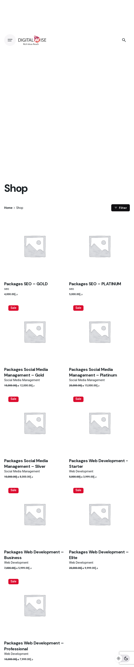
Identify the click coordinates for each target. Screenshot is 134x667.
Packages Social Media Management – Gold (26, 372)
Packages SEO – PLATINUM (95, 284)
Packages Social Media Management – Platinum (93, 372)
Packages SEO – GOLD (26, 284)
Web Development (81, 471)
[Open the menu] (10, 40)
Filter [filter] (120, 208)
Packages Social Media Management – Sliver (26, 463)
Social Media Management (22, 380)
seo (6, 289)
